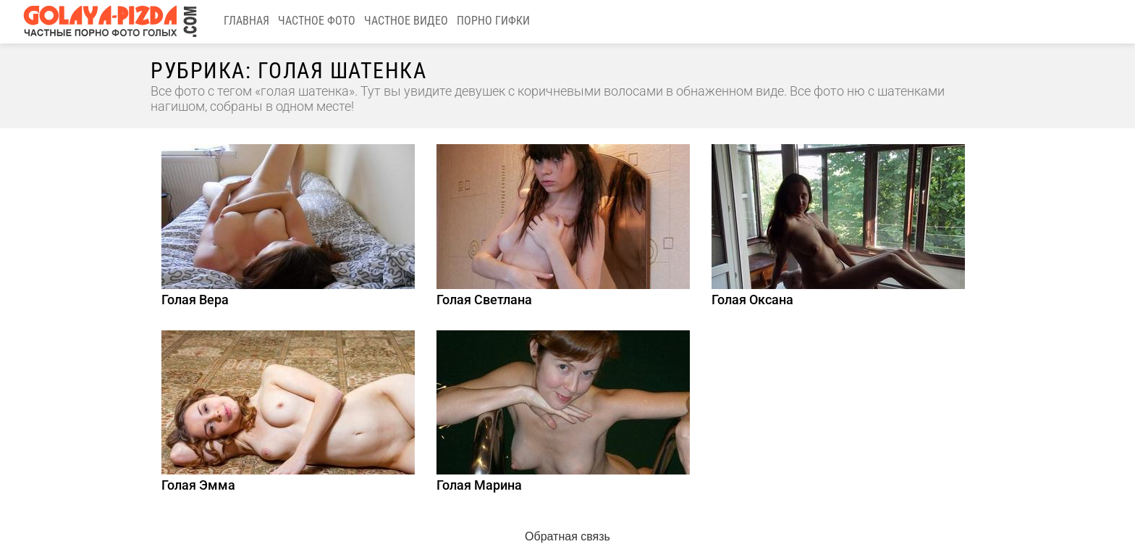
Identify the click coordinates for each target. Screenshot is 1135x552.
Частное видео (406, 21)
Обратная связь (567, 536)
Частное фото (316, 21)
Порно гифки (493, 21)
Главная (246, 21)
